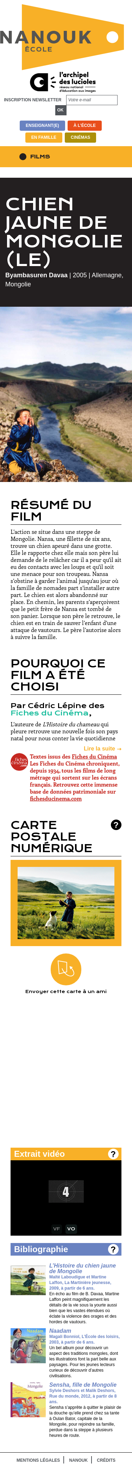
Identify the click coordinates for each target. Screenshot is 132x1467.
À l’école (85, 125)
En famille (43, 137)
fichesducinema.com (56, 798)
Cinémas (80, 137)
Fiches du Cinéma (50, 713)
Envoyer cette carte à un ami (66, 973)
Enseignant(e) (42, 125)
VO (71, 1229)
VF (56, 1229)
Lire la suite (99, 749)
